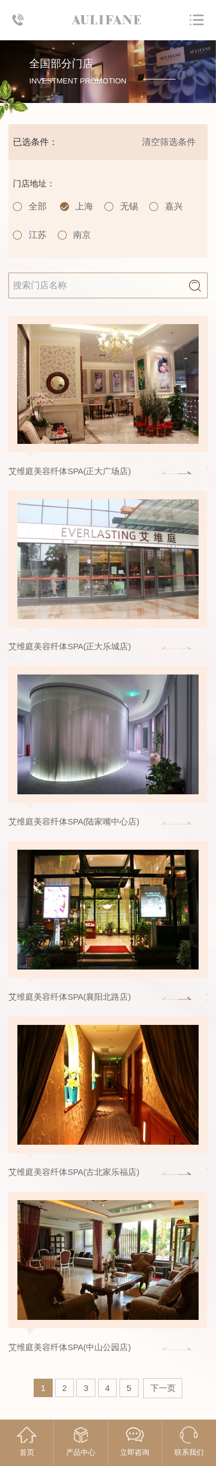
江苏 (38, 235)
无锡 (129, 206)
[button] (184, 472)
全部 (38, 206)
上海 (84, 206)
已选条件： (35, 142)
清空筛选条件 (169, 142)
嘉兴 (174, 206)
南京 (82, 235)
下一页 (163, 1388)
